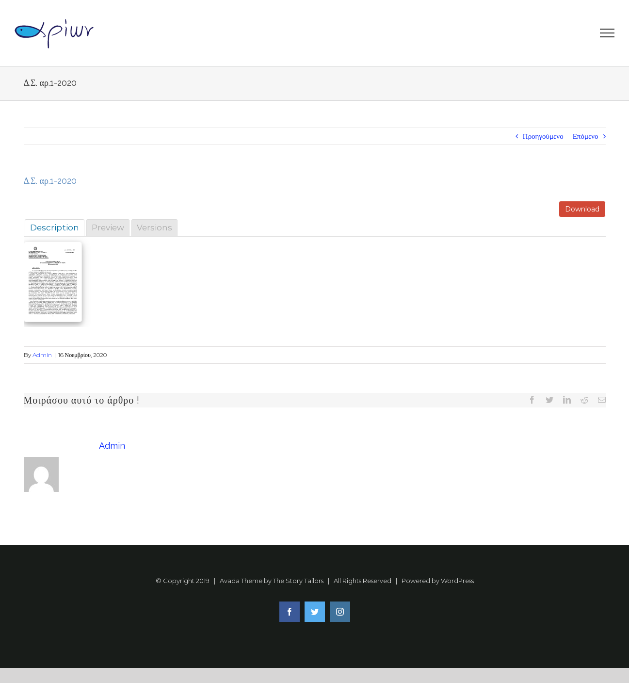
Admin (42, 354)
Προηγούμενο (543, 136)
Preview (108, 227)
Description (54, 227)
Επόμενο (585, 136)
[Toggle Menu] (607, 33)
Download (582, 209)
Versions (154, 227)
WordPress (457, 581)
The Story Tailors (298, 581)
